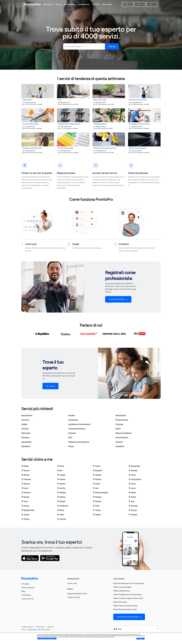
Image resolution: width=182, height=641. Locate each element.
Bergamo (97, 471)
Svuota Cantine (121, 438)
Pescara (97, 502)
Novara (25, 498)
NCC (70, 438)
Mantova (26, 493)
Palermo (97, 498)
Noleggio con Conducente (78, 443)
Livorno (61, 489)
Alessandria (134, 467)
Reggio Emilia (27, 511)
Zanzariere (119, 447)
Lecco (24, 489)
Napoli (132, 493)
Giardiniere (25, 447)
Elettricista (25, 434)
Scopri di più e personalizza (47, 638)
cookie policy (60, 635)
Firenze (97, 480)
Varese (97, 515)
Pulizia (118, 430)
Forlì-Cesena (135, 480)
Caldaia (24, 425)
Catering (24, 430)
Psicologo (119, 425)
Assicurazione (26, 416)
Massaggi (72, 434)
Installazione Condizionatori (79, 425)
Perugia (61, 502)
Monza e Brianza (100, 493)
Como (132, 476)
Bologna (133, 471)
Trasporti (119, 443)
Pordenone (62, 506)
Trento (97, 511)
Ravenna (133, 506)
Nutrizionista (120, 416)
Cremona (26, 480)
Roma (60, 467)
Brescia (25, 476)
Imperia (61, 484)
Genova (25, 484)
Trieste (25, 515)
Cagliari (61, 476)
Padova (61, 498)
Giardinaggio (26, 443)
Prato (96, 506)
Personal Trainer (121, 421)
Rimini (60, 511)
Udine (60, 515)
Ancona (25, 471)
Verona (25, 520)
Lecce (132, 484)
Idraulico (71, 416)
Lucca (132, 489)
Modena (61, 493)
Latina (96, 484)
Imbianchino (73, 421)
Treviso (133, 511)
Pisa (131, 502)
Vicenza (61, 520)
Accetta (140, 638)
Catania (97, 476)
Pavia (24, 502)
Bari (59, 471)
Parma (132, 498)
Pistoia (25, 506)
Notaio (71, 447)
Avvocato (25, 421)
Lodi (96, 489)
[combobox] (136, 630)
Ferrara (61, 480)
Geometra (25, 438)
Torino (96, 467)
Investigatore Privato (76, 430)
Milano (25, 467)
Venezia (133, 515)
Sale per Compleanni (123, 434)
